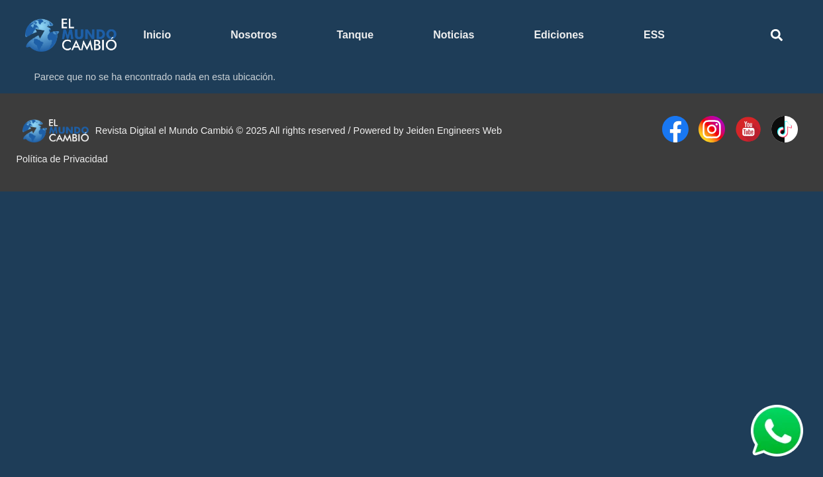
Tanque (354, 34)
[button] (776, 35)
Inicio (157, 34)
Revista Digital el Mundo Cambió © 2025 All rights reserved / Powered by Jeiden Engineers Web (298, 130)
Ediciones (559, 34)
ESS (654, 34)
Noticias (453, 34)
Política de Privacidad (61, 159)
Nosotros (253, 34)
